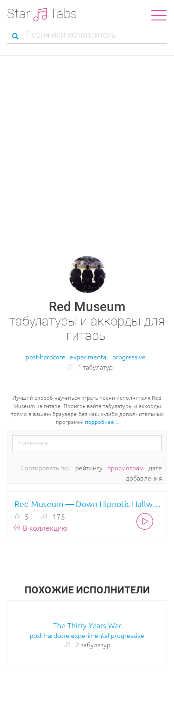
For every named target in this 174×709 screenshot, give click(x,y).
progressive (129, 356)
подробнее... (101, 421)
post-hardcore (45, 356)
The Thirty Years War (87, 625)
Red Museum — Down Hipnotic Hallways (88, 503)
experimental (89, 356)
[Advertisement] (87, 148)
